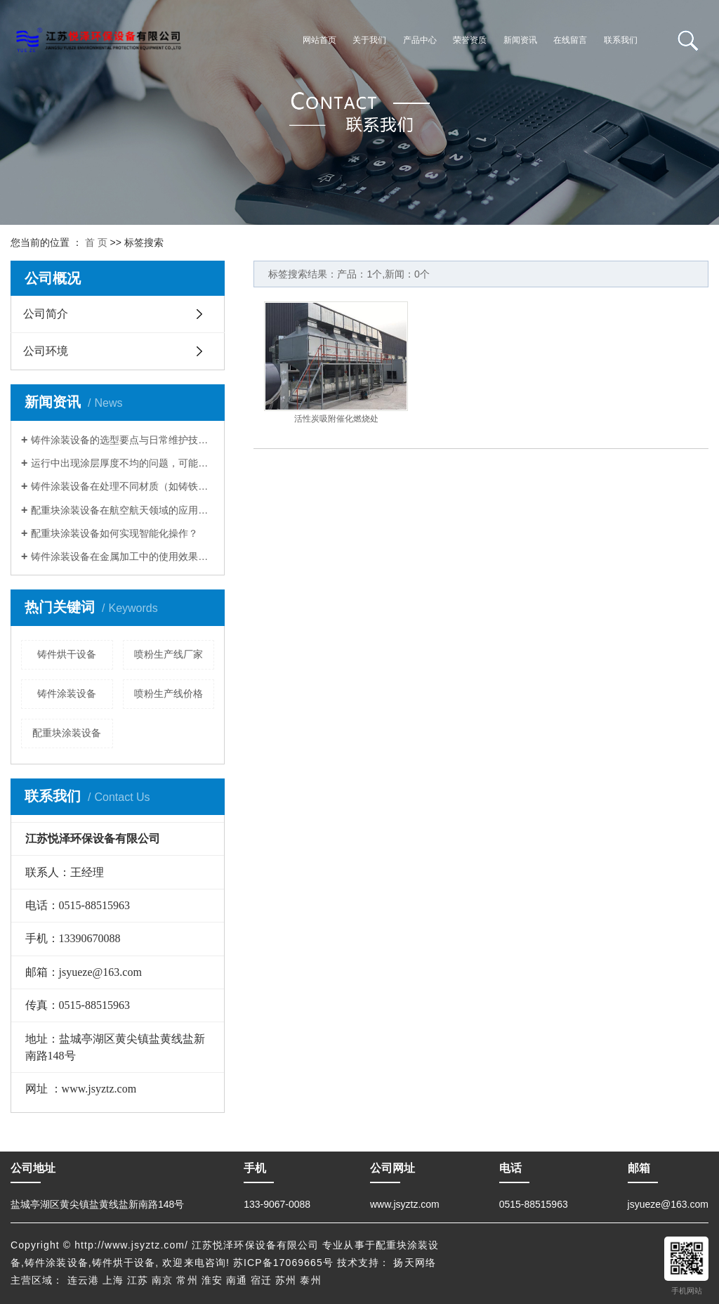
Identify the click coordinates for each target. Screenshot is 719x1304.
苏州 (285, 1280)
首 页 (96, 242)
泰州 (310, 1280)
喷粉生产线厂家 (168, 654)
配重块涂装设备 (66, 732)
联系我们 (621, 40)
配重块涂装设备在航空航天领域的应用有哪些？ (122, 510)
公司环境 (45, 351)
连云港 (83, 1280)
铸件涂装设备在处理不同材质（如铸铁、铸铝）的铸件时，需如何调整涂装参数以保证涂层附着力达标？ (122, 486)
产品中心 (420, 40)
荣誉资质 (470, 40)
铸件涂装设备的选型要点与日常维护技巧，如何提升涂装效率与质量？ (122, 439)
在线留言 (570, 40)
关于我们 (369, 40)
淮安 (212, 1280)
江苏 (137, 1280)
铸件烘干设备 (66, 654)
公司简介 (45, 314)
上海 (113, 1280)
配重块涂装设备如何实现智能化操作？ (114, 533)
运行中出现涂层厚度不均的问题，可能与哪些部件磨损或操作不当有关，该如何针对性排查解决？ (122, 463)
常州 (186, 1280)
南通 (236, 1280)
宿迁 (261, 1280)
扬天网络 (414, 1262)
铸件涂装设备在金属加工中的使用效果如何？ (122, 556)
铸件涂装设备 (66, 693)
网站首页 (319, 40)
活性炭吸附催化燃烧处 (336, 419)
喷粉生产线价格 (168, 693)
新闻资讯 (520, 40)
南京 (162, 1280)
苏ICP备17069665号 (283, 1262)
